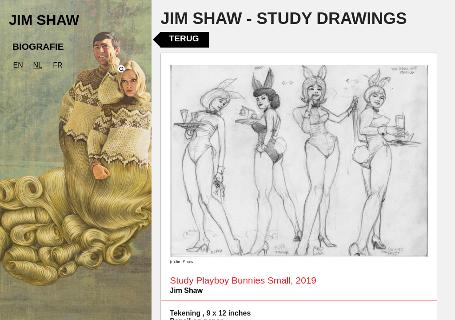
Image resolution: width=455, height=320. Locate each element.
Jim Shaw (186, 290)
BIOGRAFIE (38, 46)
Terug (184, 38)
